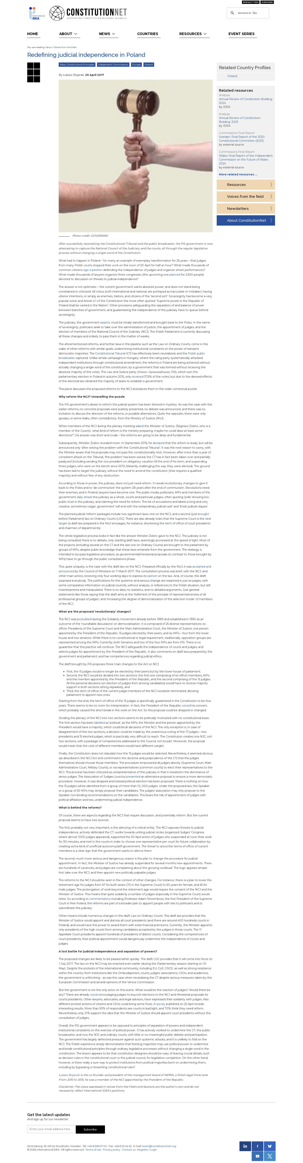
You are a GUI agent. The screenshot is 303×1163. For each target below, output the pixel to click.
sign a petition (92, 270)
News (107, 34)
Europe (136, 64)
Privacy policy (111, 1149)
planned (174, 274)
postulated (84, 619)
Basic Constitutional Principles (77, 64)
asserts (105, 322)
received (137, 376)
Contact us (128, 1149)
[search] (247, 13)
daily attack (84, 497)
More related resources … (238, 174)
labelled (99, 722)
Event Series (242, 34)
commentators (99, 899)
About (68, 34)
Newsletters (250, 2)
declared (158, 443)
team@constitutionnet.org (159, 1146)
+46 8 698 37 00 (97, 1146)
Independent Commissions (113, 64)
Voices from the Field (65, 47)
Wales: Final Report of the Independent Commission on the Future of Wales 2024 (246, 159)
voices (94, 994)
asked (140, 426)
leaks (159, 518)
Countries (147, 34)
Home (32, 34)
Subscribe (267, 2)
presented (133, 776)
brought (203, 514)
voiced (186, 705)
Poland (149, 64)
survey (160, 1004)
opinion (152, 576)
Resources (193, 34)
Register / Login (147, 1149)
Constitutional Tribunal (110, 353)
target (63, 523)
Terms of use (93, 1149)
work (115, 265)
